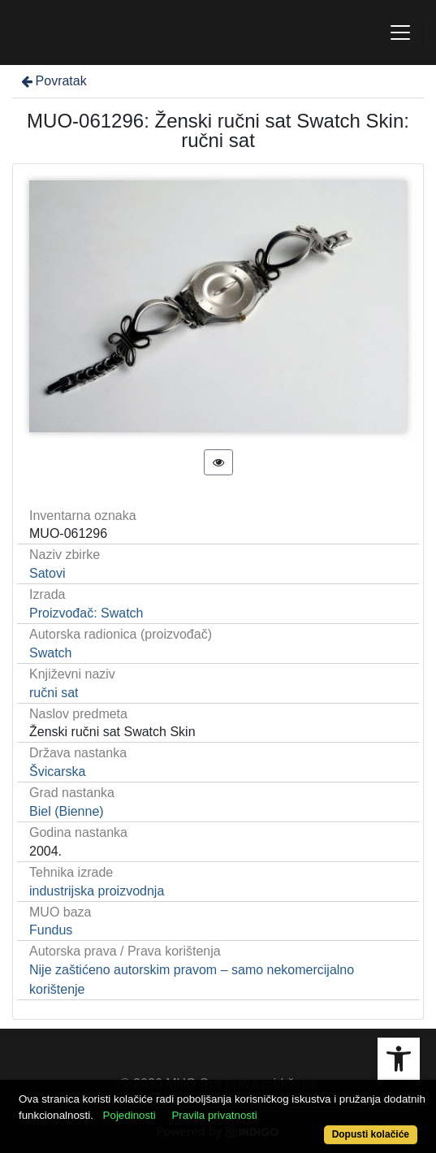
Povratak (53, 81)
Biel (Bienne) (66, 811)
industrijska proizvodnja (96, 891)
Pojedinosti (129, 1115)
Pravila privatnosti (214, 1115)
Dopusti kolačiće (370, 1134)
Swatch (50, 653)
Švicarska (57, 771)
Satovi (47, 573)
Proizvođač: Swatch (86, 613)
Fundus (50, 930)
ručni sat (53, 693)
